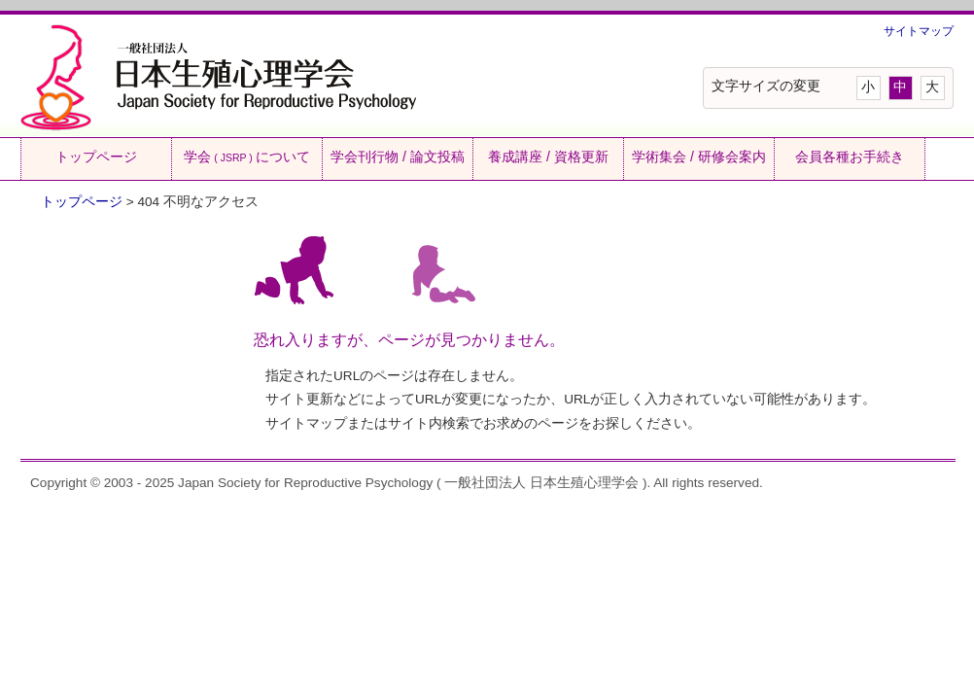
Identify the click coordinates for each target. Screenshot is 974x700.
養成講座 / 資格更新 (548, 156)
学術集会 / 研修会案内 (699, 156)
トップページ (96, 156)
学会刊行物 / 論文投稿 (397, 156)
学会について (246, 156)
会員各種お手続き (849, 156)
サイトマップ (919, 31)
